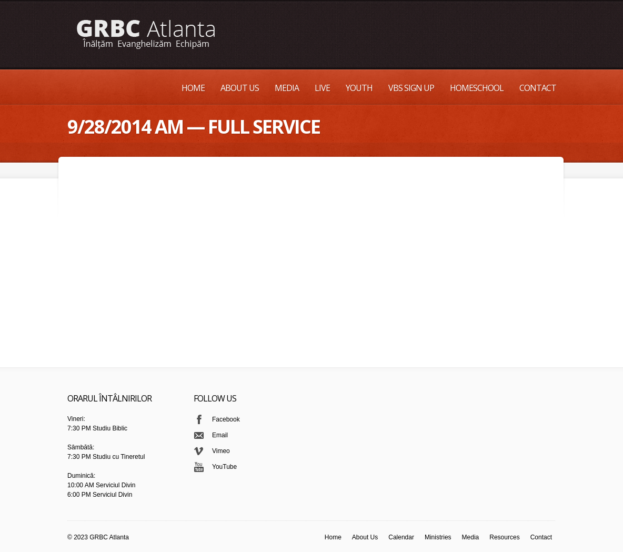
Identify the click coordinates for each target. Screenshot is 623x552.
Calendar (401, 537)
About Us (239, 88)
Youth (359, 88)
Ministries (438, 537)
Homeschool (477, 88)
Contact (537, 88)
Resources (504, 537)
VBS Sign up (411, 88)
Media (287, 88)
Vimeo (221, 451)
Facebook (226, 419)
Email (220, 435)
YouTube (224, 466)
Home (193, 88)
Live (322, 88)
